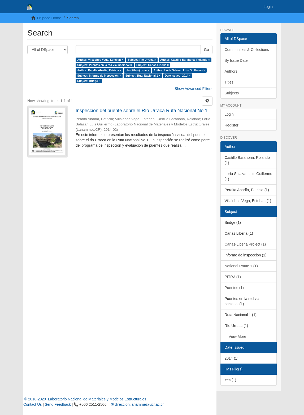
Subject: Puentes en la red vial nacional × (104, 65)
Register (231, 125)
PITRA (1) (233, 277)
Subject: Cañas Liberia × (152, 65)
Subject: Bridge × (88, 80)
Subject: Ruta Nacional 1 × (142, 75)
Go (206, 49)
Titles (229, 82)
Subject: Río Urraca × (142, 59)
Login (229, 114)
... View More (235, 336)
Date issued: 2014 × (178, 75)
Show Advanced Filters (193, 88)
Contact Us (32, 404)
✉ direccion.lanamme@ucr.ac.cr (137, 404)
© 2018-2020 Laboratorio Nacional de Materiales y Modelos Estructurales (84, 399)
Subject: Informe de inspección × (99, 75)
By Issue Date (236, 60)
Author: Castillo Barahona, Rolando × (185, 59)
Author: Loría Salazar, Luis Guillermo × (179, 70)
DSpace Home (49, 18)
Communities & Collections (247, 49)
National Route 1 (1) (241, 266)
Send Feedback (58, 404)
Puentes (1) (234, 288)
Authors (231, 71)
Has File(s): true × (137, 70)
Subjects (232, 93)
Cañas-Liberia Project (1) (245, 244)
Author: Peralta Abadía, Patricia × (99, 70)
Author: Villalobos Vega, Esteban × (100, 59)
